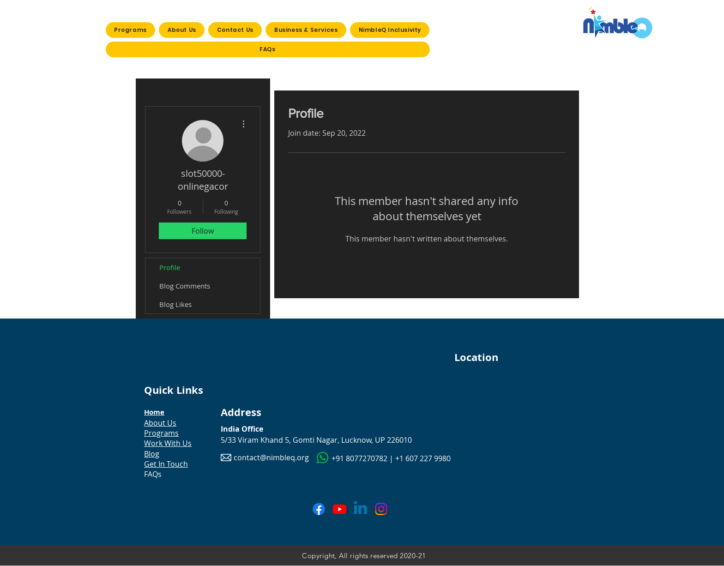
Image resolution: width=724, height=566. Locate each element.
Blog (151, 454)
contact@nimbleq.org (271, 457)
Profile (169, 267)
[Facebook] (319, 509)
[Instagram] (381, 509)
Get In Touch (166, 464)
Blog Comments (184, 285)
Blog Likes (175, 304)
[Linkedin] (360, 509)
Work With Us (168, 443)
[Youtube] (340, 509)
